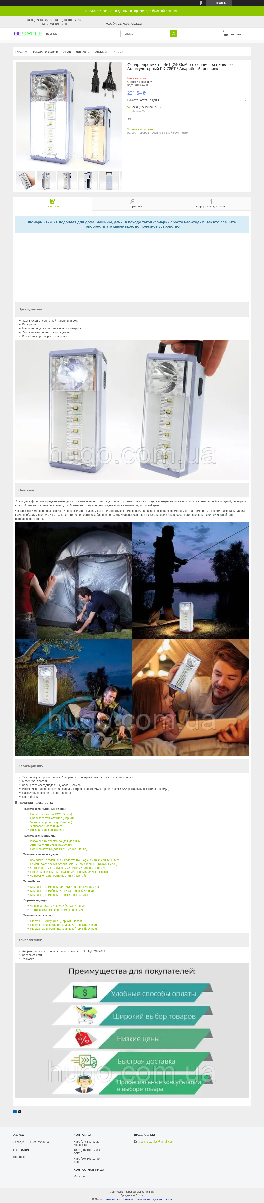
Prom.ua (149, 1191)
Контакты (83, 51)
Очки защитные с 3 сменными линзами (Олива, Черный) (67, 867)
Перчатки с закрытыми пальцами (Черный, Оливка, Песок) (69, 871)
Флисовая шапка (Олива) (46, 826)
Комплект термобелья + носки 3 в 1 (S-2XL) (59, 894)
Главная (21, 51)
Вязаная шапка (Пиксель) (47, 829)
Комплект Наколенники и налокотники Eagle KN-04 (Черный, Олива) (75, 860)
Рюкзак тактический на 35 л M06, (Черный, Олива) (63, 928)
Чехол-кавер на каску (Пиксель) (51, 822)
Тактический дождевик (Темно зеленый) (56, 909)
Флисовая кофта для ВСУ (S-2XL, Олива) (57, 905)
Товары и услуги (45, 51)
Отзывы (101, 51)
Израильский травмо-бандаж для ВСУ (55, 841)
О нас (67, 51)
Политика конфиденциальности (154, 1199)
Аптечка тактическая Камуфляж (51, 845)
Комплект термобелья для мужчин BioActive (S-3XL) (64, 886)
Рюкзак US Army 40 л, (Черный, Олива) (56, 921)
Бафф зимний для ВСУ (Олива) (51, 814)
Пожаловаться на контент (119, 1199)
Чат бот (117, 51)
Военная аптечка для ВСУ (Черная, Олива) (58, 849)
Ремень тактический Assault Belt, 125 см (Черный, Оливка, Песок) (73, 864)
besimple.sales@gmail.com (156, 1141)
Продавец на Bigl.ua (132, 1195)
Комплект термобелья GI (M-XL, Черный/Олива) (62, 890)
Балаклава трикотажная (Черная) (52, 818)
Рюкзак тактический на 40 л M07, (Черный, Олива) (63, 924)
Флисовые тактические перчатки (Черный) (58, 875)
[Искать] (173, 33)
